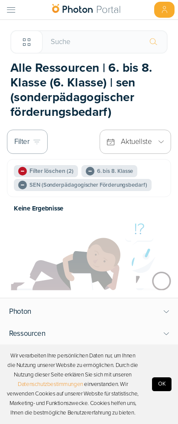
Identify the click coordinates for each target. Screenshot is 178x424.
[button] (89, 311)
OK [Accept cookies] (162, 383)
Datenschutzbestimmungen (50, 384)
